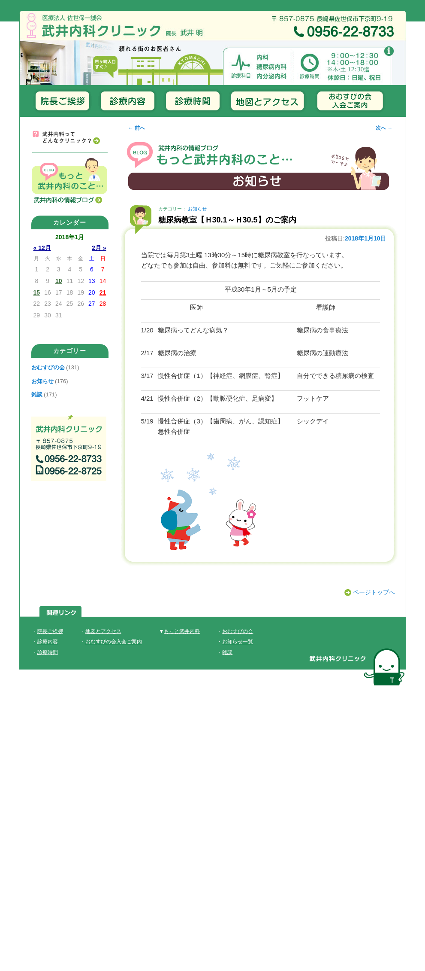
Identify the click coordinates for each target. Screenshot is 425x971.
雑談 (36, 394)
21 (102, 292)
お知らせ (197, 208)
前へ (136, 128)
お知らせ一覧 (237, 642)
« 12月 (42, 247)
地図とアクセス (103, 631)
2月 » (99, 247)
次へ (384, 128)
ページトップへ (374, 592)
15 (36, 292)
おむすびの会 (48, 367)
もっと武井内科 (182, 631)
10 (58, 280)
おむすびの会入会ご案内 (113, 642)
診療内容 (47, 642)
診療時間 (47, 652)
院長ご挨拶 (50, 631)
